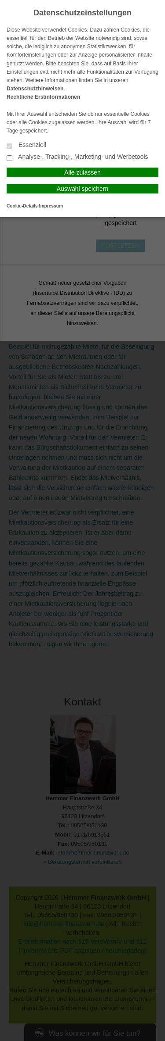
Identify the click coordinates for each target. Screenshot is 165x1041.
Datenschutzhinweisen (35, 89)
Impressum (51, 206)
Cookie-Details (22, 206)
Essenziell (26, 145)
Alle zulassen (82, 172)
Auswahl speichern (83, 188)
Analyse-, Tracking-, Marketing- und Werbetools (77, 157)
